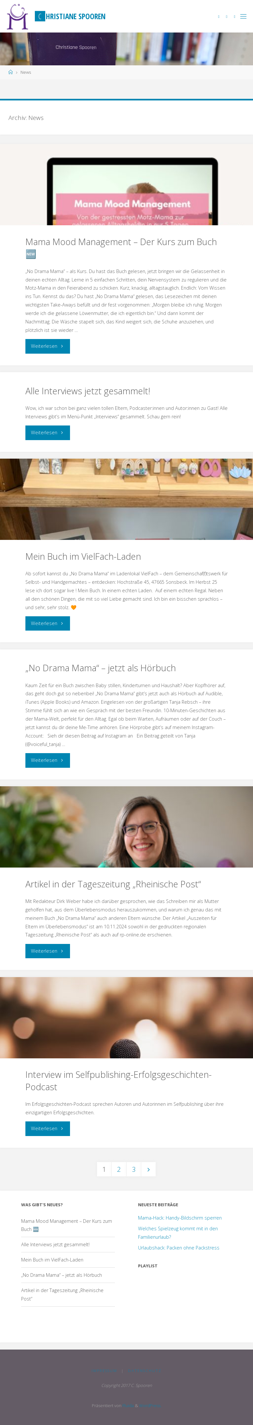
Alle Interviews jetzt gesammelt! (87, 391)
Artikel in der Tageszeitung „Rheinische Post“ (113, 884)
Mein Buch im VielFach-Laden (83, 556)
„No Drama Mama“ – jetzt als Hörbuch (100, 668)
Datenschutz (145, 1370)
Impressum (104, 1370)
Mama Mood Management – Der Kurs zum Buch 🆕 (121, 248)
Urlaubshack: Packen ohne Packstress (178, 1248)
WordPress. (150, 1405)
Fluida (127, 1405)
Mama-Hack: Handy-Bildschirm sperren (180, 1218)
